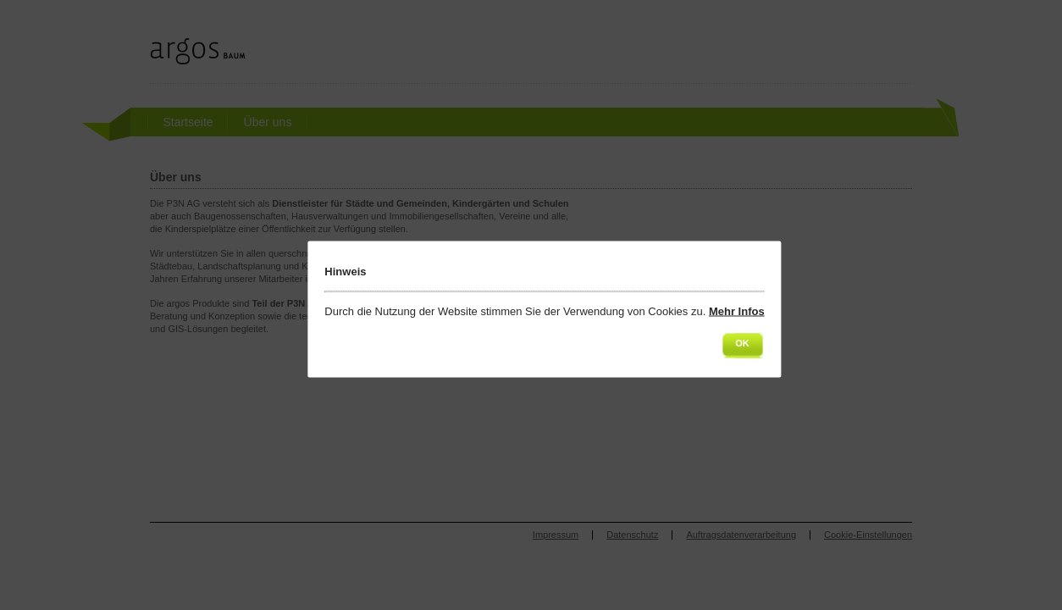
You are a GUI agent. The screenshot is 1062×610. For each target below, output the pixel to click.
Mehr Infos (737, 311)
